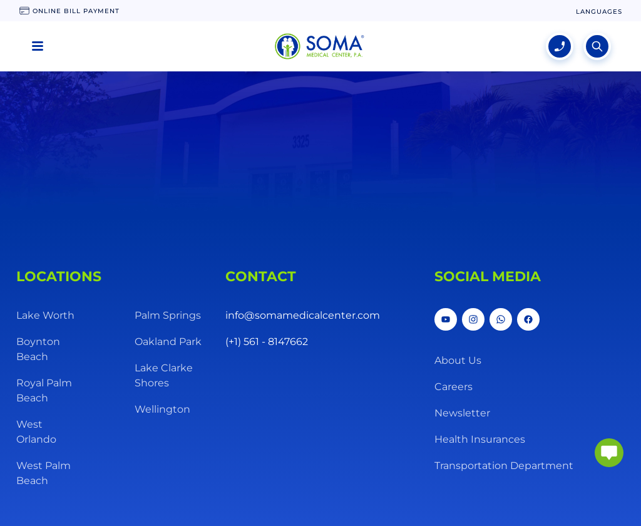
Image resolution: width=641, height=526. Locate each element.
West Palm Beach (43, 473)
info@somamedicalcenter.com (302, 315)
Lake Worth (45, 315)
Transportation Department (503, 466)
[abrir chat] (609, 452)
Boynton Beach (38, 349)
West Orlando (36, 431)
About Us (457, 360)
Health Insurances (479, 439)
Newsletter (462, 413)
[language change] (599, 11)
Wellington (162, 409)
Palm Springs (168, 315)
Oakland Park (168, 342)
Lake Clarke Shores (164, 375)
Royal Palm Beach (44, 390)
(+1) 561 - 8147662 (266, 342)
